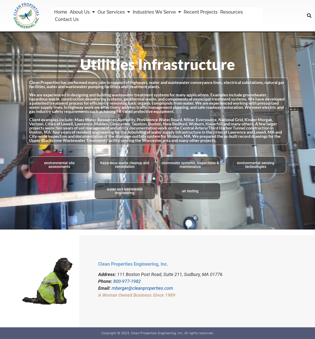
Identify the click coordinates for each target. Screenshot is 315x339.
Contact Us (67, 19)
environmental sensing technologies (255, 165)
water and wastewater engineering (125, 191)
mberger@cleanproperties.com (142, 288)
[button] (309, 15)
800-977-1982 (127, 281)
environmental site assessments (59, 165)
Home (60, 12)
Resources (231, 12)
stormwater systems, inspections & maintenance (190, 165)
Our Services (114, 12)
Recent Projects (201, 12)
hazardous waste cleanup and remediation (124, 165)
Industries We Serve (157, 12)
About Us (82, 12)
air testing (190, 191)
